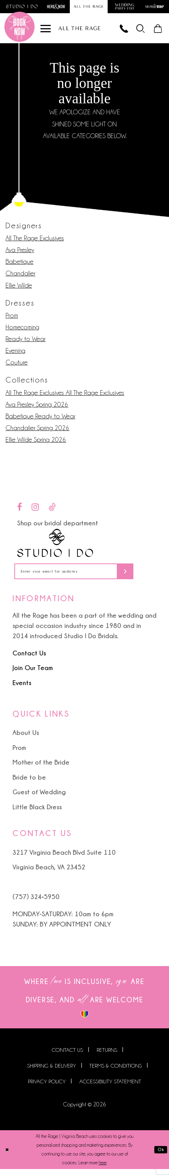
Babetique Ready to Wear (40, 420)
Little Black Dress (37, 813)
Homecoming (22, 331)
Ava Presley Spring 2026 (37, 408)
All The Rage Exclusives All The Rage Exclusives (65, 396)
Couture (17, 366)
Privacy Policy (47, 1088)
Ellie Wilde (19, 289)
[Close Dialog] (8, 1156)
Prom (12, 319)
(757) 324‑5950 (36, 903)
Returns (107, 1057)
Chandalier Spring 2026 (37, 432)
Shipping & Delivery (51, 1073)
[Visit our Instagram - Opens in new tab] (35, 511)
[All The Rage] (79, 30)
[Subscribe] (145, 577)
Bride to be (29, 783)
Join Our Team (32, 674)
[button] (137, 31)
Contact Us (29, 659)
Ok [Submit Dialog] (160, 1156)
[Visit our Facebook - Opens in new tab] (19, 511)
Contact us (67, 1057)
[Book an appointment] (19, 31)
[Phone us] (116, 31)
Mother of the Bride (40, 769)
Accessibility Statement (110, 1088)
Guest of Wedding (39, 798)
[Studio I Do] (55, 547)
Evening (15, 354)
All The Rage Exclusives (35, 242)
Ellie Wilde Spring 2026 (36, 444)
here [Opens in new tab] (103, 1169)
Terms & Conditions (115, 1073)
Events (21, 689)
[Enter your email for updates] (84, 577)
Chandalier (20, 277)
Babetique (19, 265)
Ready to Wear (26, 343)
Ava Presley (20, 254)
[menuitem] (137, 31)
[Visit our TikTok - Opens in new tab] (52, 511)
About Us (25, 739)
